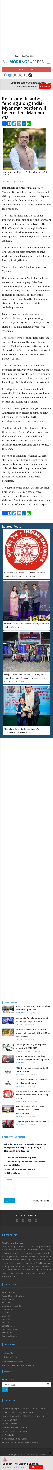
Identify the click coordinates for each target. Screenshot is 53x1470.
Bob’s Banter (8, 1299)
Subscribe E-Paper (26, 69)
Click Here (45, 86)
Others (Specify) (13, 1173)
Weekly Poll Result (41, 1201)
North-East (7, 182)
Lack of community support (19, 1169)
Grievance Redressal (14, 1361)
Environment (8, 1332)
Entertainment (8, 1325)
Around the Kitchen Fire (13, 1295)
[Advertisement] (26, 26)
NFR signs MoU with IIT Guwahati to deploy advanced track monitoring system (33, 1094)
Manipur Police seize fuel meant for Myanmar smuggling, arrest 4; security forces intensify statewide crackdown (25, 678)
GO (5, 1389)
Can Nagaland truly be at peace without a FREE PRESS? (31, 1046)
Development (8, 1309)
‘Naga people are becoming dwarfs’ (32, 1121)
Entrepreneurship (10, 1329)
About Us (8, 1353)
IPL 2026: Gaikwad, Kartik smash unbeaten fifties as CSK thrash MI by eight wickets (33, 1033)
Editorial (6, 1319)
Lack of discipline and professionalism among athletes (24, 1163)
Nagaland (20, 1013)
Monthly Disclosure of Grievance (19, 1365)
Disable (5, 1312)
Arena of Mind (8, 1292)
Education (6, 1322)
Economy (6, 1315)
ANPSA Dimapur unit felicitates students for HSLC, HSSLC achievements (30, 1109)
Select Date (8, 1379)
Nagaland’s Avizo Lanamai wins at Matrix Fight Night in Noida (32, 1020)
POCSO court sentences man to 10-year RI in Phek (32, 1070)
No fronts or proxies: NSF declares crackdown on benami (32, 1081)
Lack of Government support (20, 1157)
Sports (19, 1025)
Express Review (9, 1336)
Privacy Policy (10, 1357)
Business (6, 1302)
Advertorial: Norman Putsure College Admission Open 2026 (33, 1008)
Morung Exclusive (24, 1051)
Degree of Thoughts (11, 1305)
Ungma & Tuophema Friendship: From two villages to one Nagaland (32, 1058)
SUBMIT (9, 1200)
